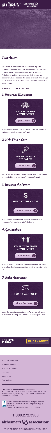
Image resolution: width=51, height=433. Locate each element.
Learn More (27, 166)
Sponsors (5, 372)
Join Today (26, 121)
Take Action (6, 376)
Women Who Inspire (10, 368)
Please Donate (26, 211)
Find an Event (7, 380)
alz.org (37, 407)
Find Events (27, 256)
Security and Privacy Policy (17, 407)
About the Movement (10, 360)
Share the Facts (27, 303)
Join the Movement (38, 341)
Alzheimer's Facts (8, 364)
